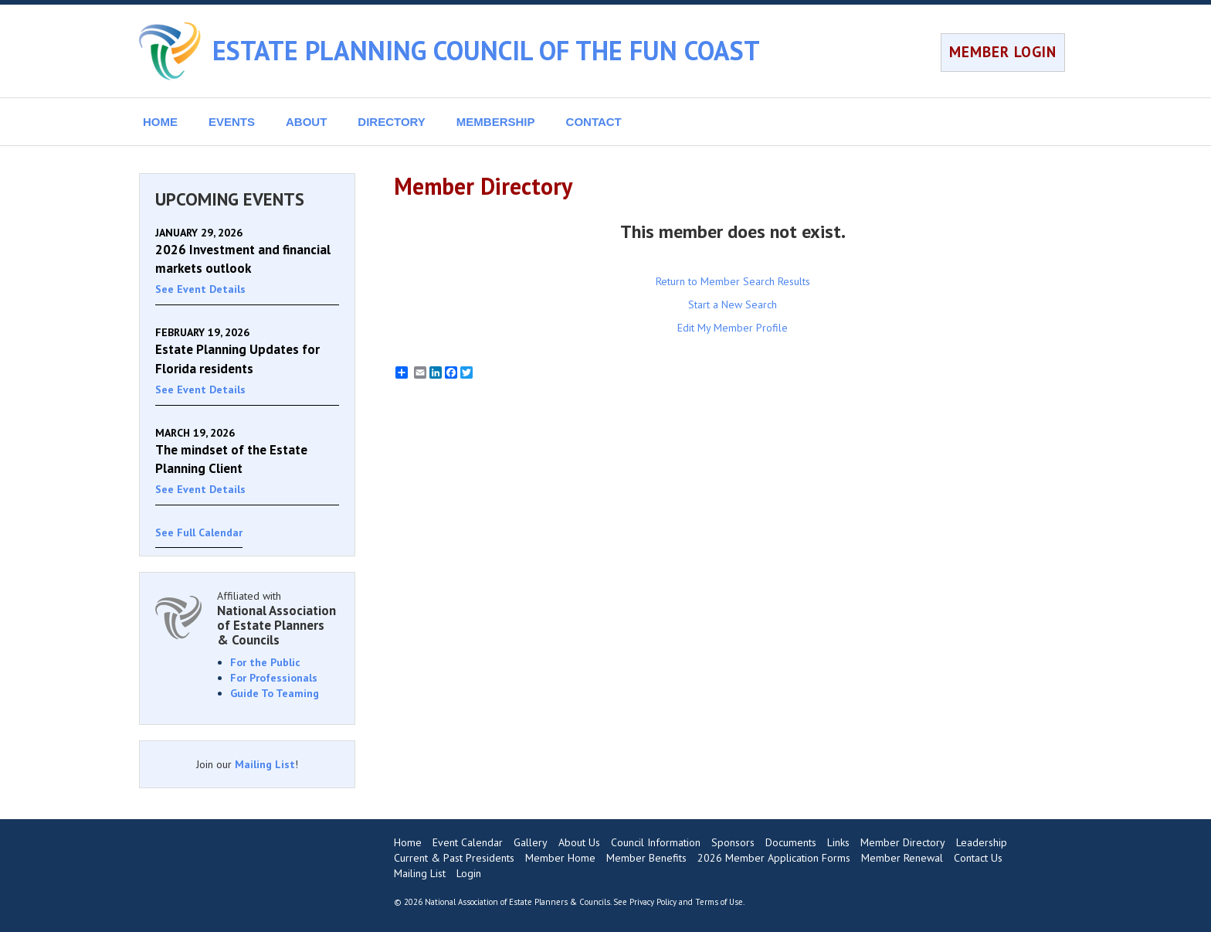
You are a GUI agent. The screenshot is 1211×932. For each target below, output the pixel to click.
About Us (579, 842)
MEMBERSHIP (495, 121)
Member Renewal (902, 858)
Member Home (560, 858)
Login (468, 873)
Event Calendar (467, 842)
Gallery (531, 842)
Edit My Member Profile (732, 328)
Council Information (655, 842)
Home (408, 842)
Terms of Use (719, 901)
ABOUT (306, 121)
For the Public (265, 662)
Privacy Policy (653, 901)
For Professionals (273, 678)
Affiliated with (278, 618)
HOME (160, 121)
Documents (790, 842)
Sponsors (733, 842)
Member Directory (902, 842)
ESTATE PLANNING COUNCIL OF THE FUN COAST (486, 50)
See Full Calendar (199, 532)
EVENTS (232, 121)
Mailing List (265, 764)
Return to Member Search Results (733, 281)
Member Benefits (646, 858)
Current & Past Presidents (454, 858)
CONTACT (594, 121)
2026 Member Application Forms (773, 858)
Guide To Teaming (274, 693)
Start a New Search (732, 304)
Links (838, 842)
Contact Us (978, 858)
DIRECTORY (392, 121)
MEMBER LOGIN (1003, 52)
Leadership (981, 842)
